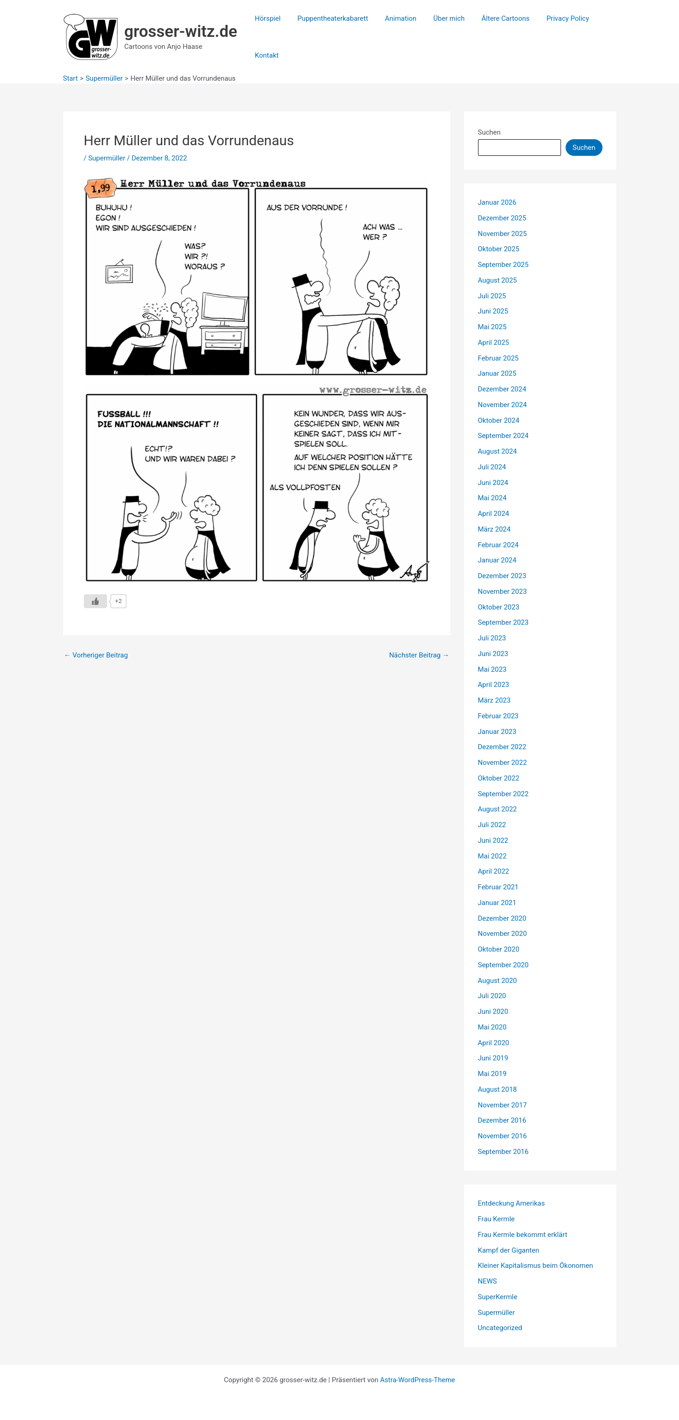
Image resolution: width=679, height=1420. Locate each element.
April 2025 (493, 342)
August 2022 (497, 809)
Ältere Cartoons (492, 18)
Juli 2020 (492, 996)
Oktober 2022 (499, 778)
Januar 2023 (497, 732)
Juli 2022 (492, 825)
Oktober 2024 (499, 420)
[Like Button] (95, 601)
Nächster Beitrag (419, 655)
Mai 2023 (492, 669)
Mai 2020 (492, 1027)
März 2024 (494, 529)
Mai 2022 (492, 856)
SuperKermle (498, 1297)
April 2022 (493, 871)
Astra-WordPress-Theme (417, 1380)
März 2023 (494, 700)
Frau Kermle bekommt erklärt (522, 1235)
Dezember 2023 (502, 576)
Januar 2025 (497, 373)
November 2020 (502, 933)
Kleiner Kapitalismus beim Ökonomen (535, 1265)
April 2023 (493, 684)
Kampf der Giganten (508, 1250)
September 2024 (503, 436)
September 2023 (503, 622)
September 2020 (503, 965)
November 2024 (502, 405)
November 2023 (502, 591)
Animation (392, 18)
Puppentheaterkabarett (328, 18)
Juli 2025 (492, 296)
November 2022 (502, 762)
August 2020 (497, 980)
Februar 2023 (498, 716)
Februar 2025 (498, 358)
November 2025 (502, 234)
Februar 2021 (498, 887)
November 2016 (502, 1136)
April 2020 (493, 1043)
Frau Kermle (496, 1219)
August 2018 (497, 1089)
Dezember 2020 (502, 918)
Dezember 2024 (502, 389)
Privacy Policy (551, 18)
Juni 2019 (493, 1058)
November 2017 (502, 1105)
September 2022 (503, 794)
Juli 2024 (492, 467)
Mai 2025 (492, 327)
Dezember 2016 (502, 1120)
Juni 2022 (493, 840)
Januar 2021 (497, 903)
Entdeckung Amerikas (511, 1203)
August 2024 (497, 451)
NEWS (487, 1281)
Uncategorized (500, 1328)
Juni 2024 (493, 483)
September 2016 (503, 1152)
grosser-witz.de (180, 31)
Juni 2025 (493, 311)
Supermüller (106, 158)
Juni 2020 (493, 1011)
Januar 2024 (497, 560)
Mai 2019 (492, 1074)
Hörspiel (266, 18)
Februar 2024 (498, 545)
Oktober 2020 (499, 949)
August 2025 (497, 280)
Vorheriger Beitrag (96, 655)
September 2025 (503, 264)
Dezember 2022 (502, 747)
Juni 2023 (493, 654)
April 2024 (493, 513)
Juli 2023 (492, 638)
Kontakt (265, 55)
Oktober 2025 (499, 249)
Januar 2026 (497, 202)
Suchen (489, 132)
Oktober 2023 (499, 607)
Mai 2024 (492, 498)
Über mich (438, 18)
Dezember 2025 (502, 218)
